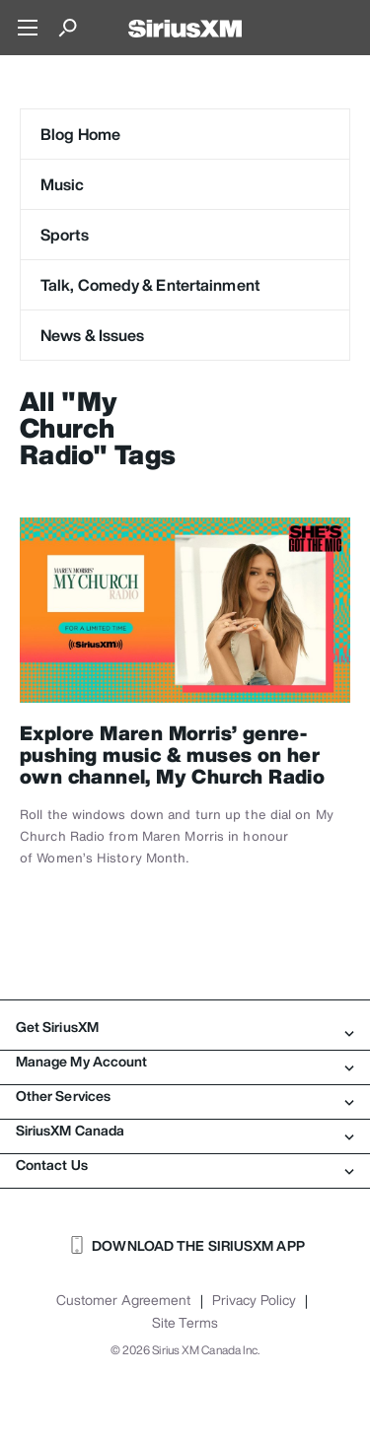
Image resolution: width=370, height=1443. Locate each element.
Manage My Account (185, 1061)
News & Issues (92, 335)
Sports (64, 234)
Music (62, 184)
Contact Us (185, 1165)
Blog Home (80, 134)
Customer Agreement (123, 1300)
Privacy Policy (254, 1300)
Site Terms (185, 1323)
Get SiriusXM (185, 1027)
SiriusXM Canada (185, 1130)
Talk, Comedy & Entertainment (149, 285)
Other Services (185, 1096)
